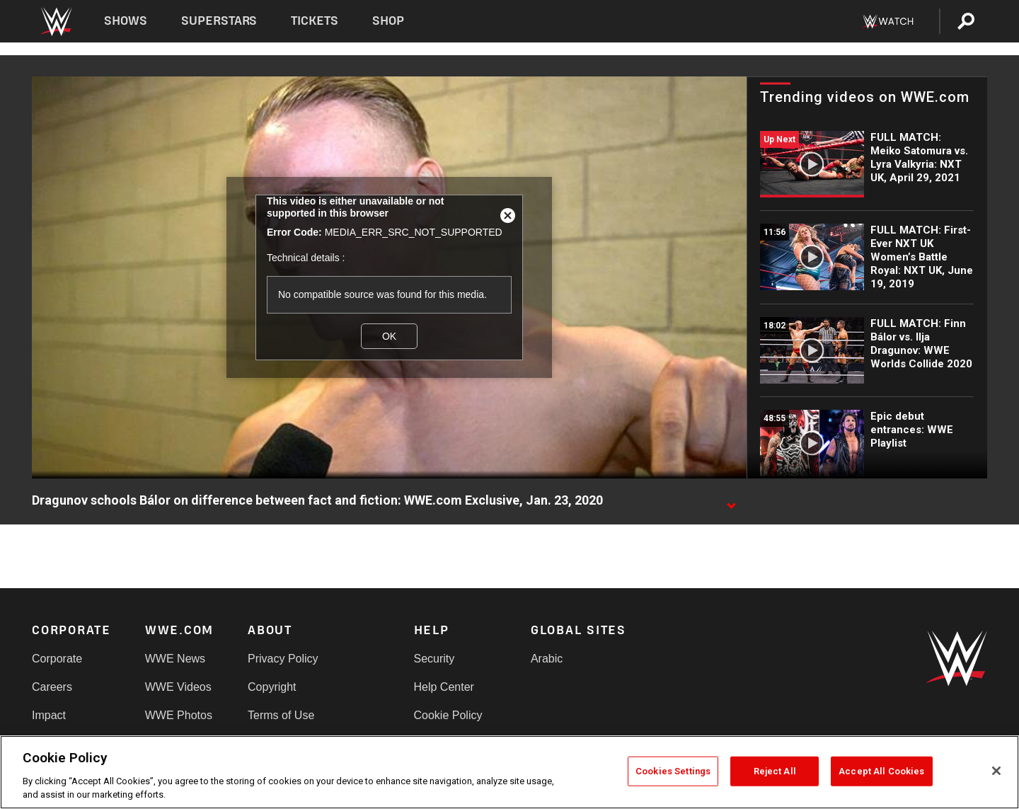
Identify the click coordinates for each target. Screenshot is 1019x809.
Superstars (219, 21)
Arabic (547, 659)
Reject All (775, 771)
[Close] (996, 770)
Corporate (57, 659)
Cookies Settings (672, 771)
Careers (52, 687)
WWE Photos (178, 715)
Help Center (444, 687)
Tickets (314, 21)
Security (434, 659)
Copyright (272, 687)
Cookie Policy (448, 715)
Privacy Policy (283, 659)
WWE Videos (178, 687)
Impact (49, 715)
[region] (509, 772)
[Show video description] (731, 501)
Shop (388, 21)
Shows (125, 21)
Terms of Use (281, 715)
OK (389, 336)
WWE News (175, 659)
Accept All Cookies (881, 771)
